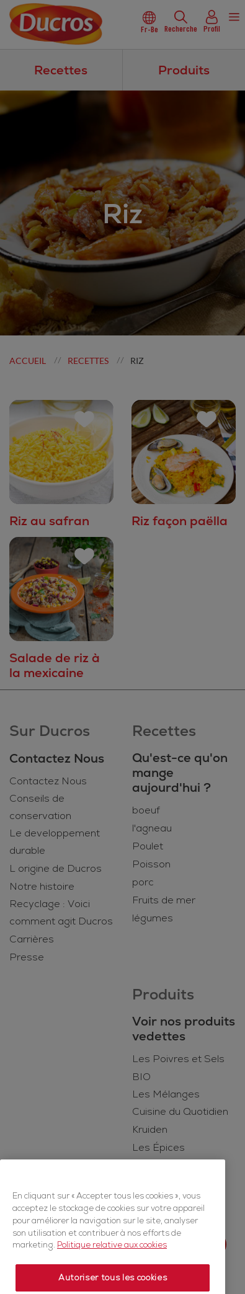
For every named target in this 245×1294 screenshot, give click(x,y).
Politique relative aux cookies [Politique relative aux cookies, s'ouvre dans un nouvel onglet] (112, 1265)
